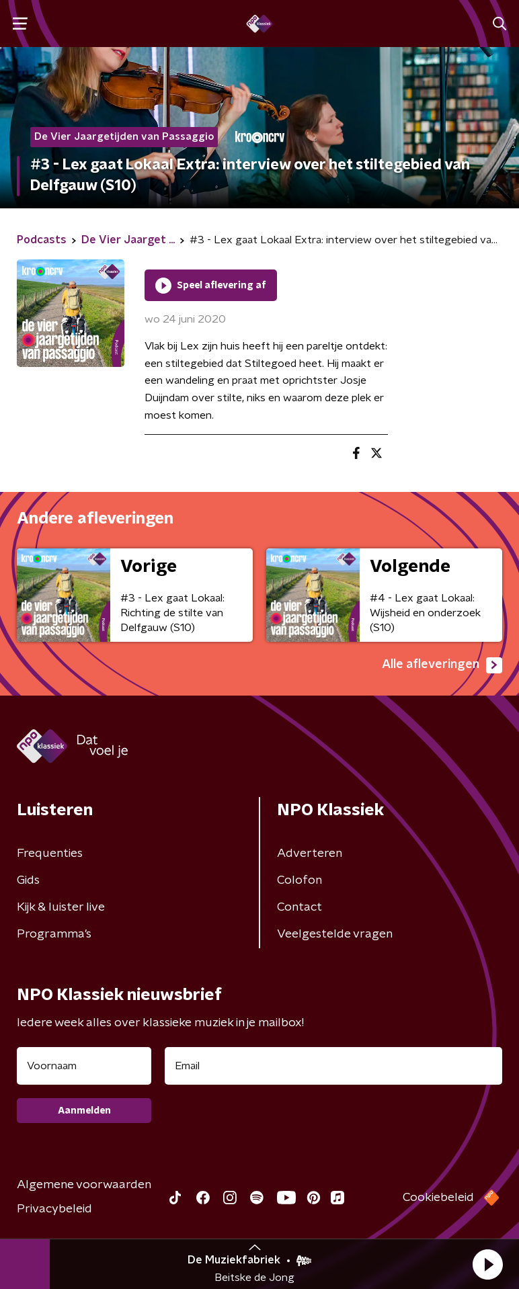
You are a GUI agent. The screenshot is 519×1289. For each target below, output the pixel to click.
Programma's (54, 934)
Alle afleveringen (442, 665)
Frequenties (50, 853)
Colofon (299, 880)
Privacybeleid (54, 1209)
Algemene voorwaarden (84, 1185)
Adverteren (309, 853)
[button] (487, 1264)
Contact (299, 907)
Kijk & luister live (61, 907)
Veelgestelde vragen (335, 934)
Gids (28, 880)
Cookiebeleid (438, 1198)
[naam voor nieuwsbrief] (84, 1066)
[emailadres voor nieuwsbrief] (333, 1066)
